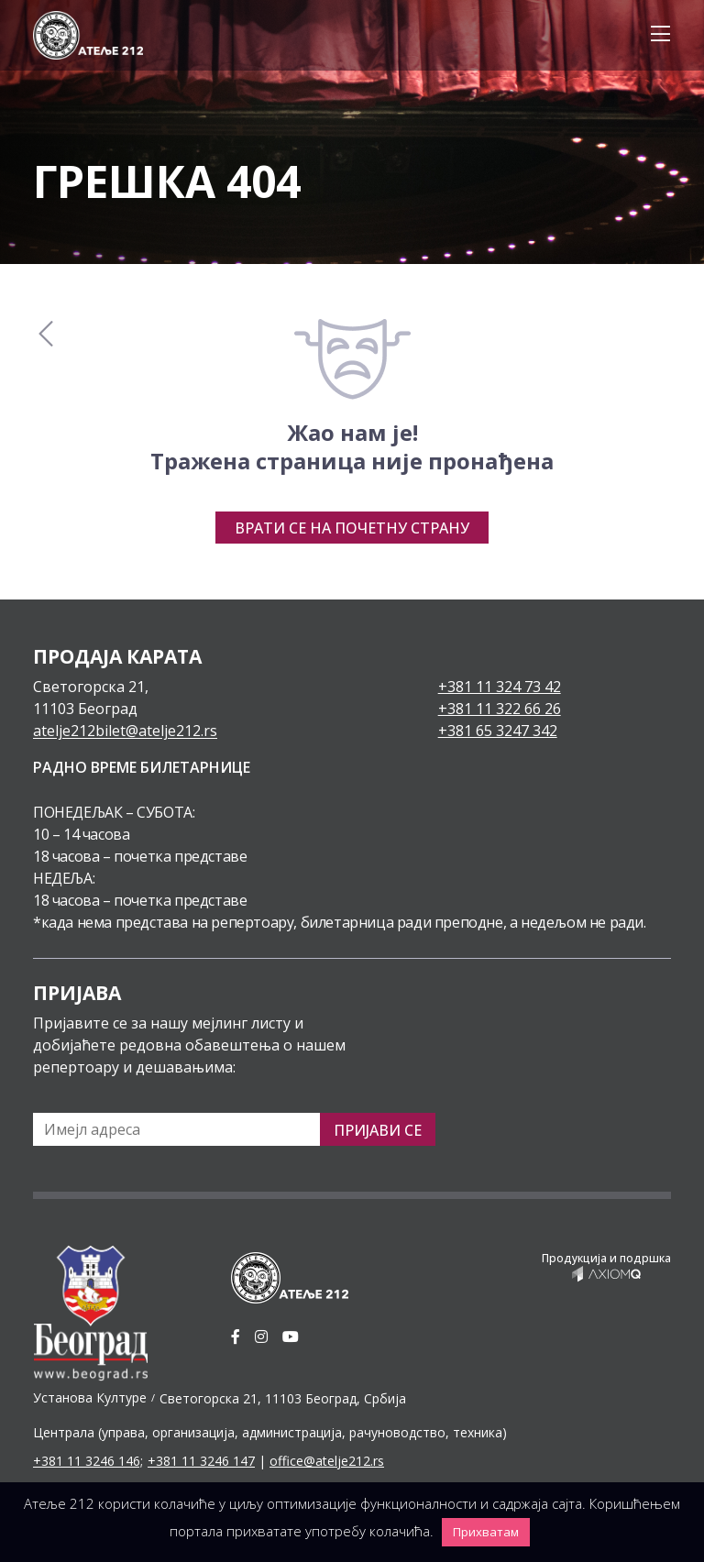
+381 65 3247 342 (497, 730)
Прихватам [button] (486, 1532)
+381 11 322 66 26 (499, 708)
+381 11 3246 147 (201, 1460)
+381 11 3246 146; (88, 1460)
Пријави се (378, 1130)
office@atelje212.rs (327, 1460)
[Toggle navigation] (655, 34)
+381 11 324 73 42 (499, 686)
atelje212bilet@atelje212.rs (125, 730)
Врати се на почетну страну (352, 528)
